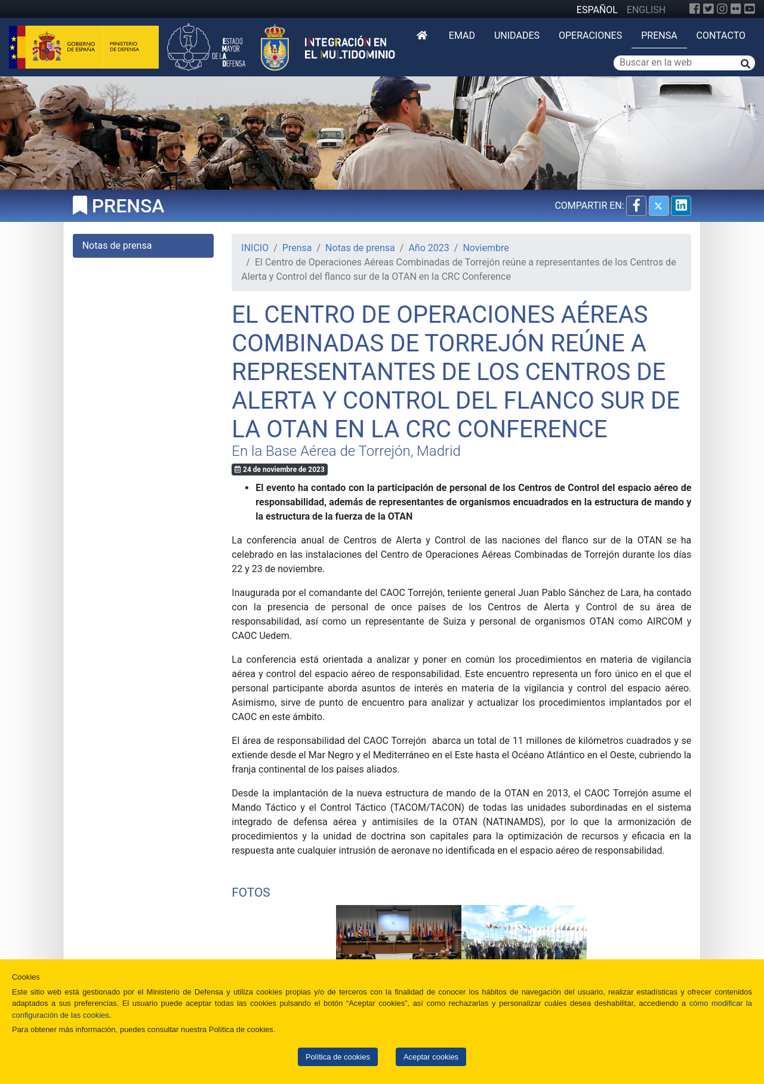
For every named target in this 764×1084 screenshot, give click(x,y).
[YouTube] (749, 9)
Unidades (517, 35)
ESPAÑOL (597, 10)
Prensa (659, 35)
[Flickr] (736, 9)
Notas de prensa (360, 248)
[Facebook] (694, 9)
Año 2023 (428, 248)
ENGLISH (646, 10)
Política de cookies (338, 1056)
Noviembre (486, 248)
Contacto (721, 35)
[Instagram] (722, 9)
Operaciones (590, 35)
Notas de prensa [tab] (117, 245)
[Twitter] (708, 9)
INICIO (255, 248)
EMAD (462, 35)
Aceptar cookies (430, 1056)
